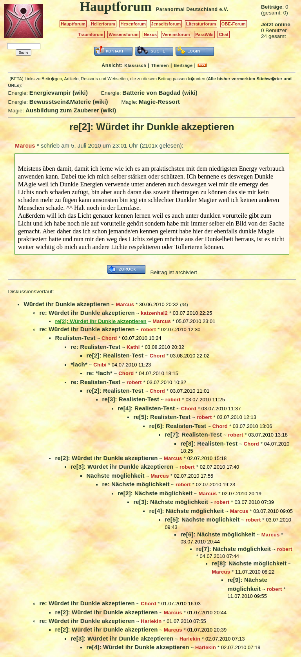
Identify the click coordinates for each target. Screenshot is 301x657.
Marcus (25, 146)
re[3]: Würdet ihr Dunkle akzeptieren (122, 466)
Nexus (150, 34)
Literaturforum (201, 24)
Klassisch (135, 65)
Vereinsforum (176, 34)
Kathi (133, 347)
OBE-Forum (233, 24)
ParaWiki (204, 34)
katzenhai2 (154, 313)
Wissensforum (123, 34)
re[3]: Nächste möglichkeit (170, 501)
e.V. (223, 9)
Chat (223, 34)
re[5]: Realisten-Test (161, 416)
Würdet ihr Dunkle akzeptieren (67, 304)
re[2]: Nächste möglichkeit (155, 493)
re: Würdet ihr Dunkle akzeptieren (86, 312)
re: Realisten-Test (95, 346)
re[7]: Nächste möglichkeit (233, 548)
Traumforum (90, 34)
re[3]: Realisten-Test (130, 399)
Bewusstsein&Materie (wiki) (68, 101)
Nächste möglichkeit (115, 475)
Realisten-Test (75, 337)
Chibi (100, 365)
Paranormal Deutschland (187, 9)
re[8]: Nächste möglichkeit (249, 563)
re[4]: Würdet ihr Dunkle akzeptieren (137, 647)
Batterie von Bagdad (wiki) (160, 92)
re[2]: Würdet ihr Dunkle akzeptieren (106, 458)
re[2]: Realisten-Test (114, 355)
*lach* (79, 364)
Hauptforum (73, 24)
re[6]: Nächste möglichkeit (217, 534)
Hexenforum (133, 24)
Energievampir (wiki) (58, 92)
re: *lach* (99, 373)
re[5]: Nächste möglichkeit (202, 519)
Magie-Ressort (159, 101)
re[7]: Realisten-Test (193, 434)
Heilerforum (103, 24)
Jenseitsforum (166, 24)
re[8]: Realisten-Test (209, 443)
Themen (160, 65)
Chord (109, 338)
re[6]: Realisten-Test (177, 425)
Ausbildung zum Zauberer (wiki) (70, 110)
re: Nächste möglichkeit (135, 484)
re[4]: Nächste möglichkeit (186, 510)
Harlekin (151, 621)
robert (148, 329)
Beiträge (183, 65)
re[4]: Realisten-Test (146, 408)
